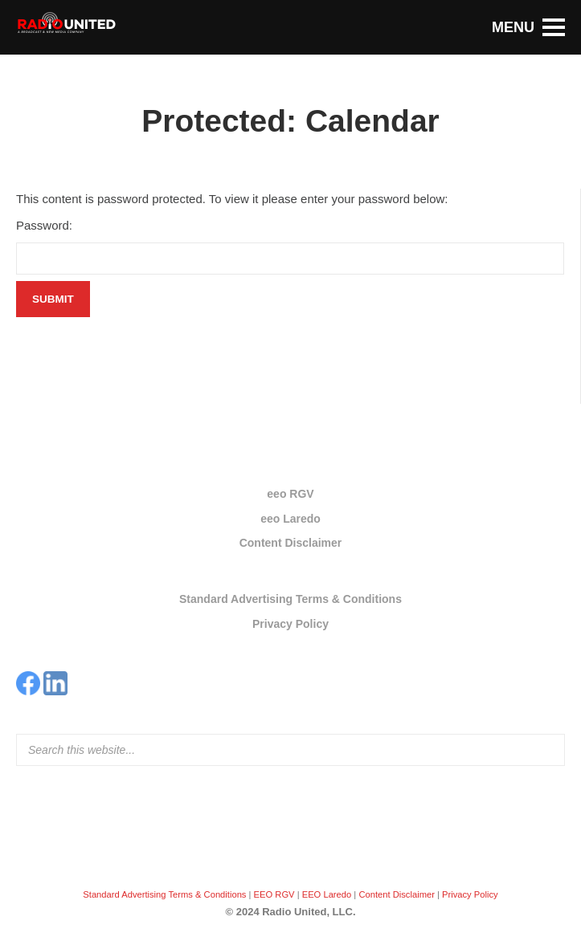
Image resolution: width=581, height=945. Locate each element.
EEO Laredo (327, 894)
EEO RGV (274, 894)
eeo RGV (290, 493)
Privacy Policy (290, 623)
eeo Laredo (290, 518)
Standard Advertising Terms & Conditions (290, 599)
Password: (44, 225)
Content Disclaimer (290, 542)
